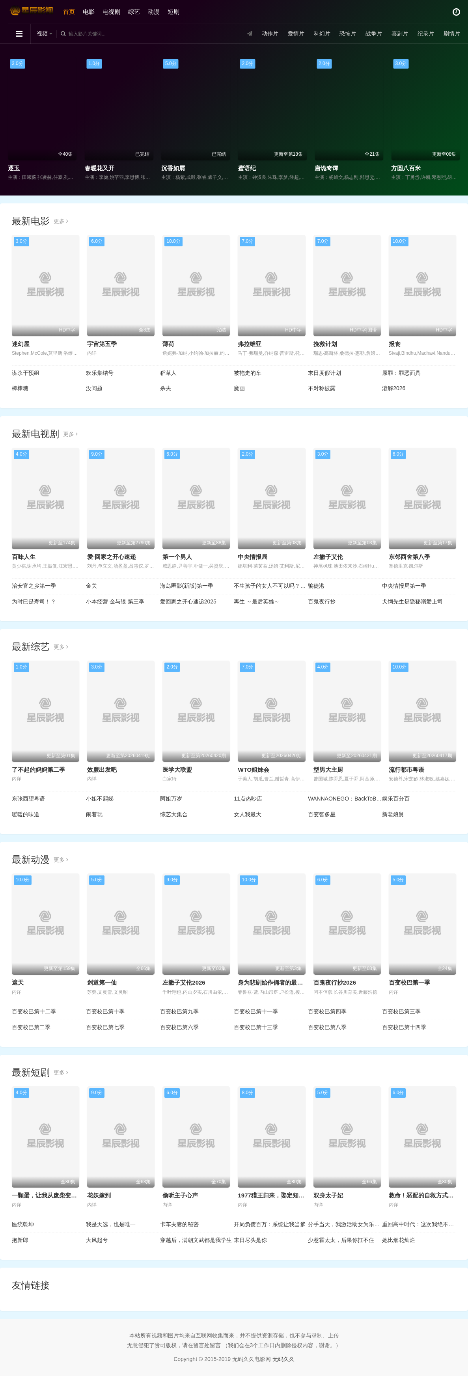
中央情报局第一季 (404, 586)
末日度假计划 (324, 373)
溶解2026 (393, 388)
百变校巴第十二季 (34, 1011)
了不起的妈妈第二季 (38, 769)
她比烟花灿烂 (398, 1240)
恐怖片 (347, 33)
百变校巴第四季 (327, 1011)
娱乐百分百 (396, 798)
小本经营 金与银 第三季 (115, 601)
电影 (89, 11)
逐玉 (14, 168)
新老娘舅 (393, 814)
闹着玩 (94, 814)
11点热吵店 (248, 798)
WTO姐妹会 (253, 769)
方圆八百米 (406, 168)
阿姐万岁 (171, 798)
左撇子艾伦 (328, 556)
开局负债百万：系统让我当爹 (270, 1224)
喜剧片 (400, 33)
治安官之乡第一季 (34, 586)
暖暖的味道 (25, 814)
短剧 (173, 11)
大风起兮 (97, 1240)
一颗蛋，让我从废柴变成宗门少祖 (56, 1195)
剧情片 (452, 33)
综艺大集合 (174, 814)
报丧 (395, 344)
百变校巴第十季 (105, 1011)
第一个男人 (177, 556)
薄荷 (168, 344)
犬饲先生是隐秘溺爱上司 (412, 601)
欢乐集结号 (100, 373)
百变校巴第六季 (179, 1027)
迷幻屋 (21, 344)
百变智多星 (322, 814)
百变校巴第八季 (327, 1027)
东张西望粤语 (28, 798)
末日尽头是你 (250, 1240)
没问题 (94, 388)
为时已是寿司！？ (34, 601)
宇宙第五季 (102, 344)
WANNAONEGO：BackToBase (345, 798)
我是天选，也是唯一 (111, 1224)
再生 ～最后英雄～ (257, 601)
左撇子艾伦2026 (183, 982)
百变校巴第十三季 (256, 1027)
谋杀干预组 (25, 373)
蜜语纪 (247, 168)
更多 (61, 221)
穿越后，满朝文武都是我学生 (196, 1240)
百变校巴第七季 (105, 1027)
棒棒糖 (20, 388)
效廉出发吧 (102, 769)
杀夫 (165, 388)
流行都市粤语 (406, 769)
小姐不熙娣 (100, 798)
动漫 (154, 11)
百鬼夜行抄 (322, 601)
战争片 (373, 33)
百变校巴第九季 (179, 1011)
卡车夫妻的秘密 (179, 1224)
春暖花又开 (99, 168)
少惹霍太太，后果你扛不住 (341, 1240)
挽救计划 (325, 344)
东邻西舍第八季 (409, 556)
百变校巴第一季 (409, 982)
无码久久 (283, 1359)
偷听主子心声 (180, 1195)
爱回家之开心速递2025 (188, 601)
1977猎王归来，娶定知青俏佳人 (280, 1195)
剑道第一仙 (102, 982)
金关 (91, 586)
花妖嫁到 (99, 1195)
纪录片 (426, 33)
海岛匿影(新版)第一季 (186, 586)
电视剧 (111, 11)
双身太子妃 (328, 1195)
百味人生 (23, 556)
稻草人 (168, 373)
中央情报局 (252, 556)
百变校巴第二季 (31, 1027)
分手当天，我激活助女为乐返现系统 (345, 1224)
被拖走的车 (247, 373)
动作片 (270, 33)
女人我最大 (247, 814)
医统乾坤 (23, 1224)
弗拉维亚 (249, 344)
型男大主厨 (328, 769)
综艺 (134, 11)
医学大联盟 (177, 769)
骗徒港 (316, 586)
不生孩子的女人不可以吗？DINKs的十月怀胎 (271, 586)
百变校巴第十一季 (256, 1011)
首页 (69, 11)
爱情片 (296, 33)
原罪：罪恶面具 (401, 373)
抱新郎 (20, 1240)
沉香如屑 (173, 168)
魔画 (239, 388)
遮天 (18, 982)
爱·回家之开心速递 (111, 556)
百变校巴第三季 (401, 1011)
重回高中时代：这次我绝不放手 (419, 1224)
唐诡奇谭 (326, 168)
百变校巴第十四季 (404, 1027)
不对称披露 (322, 388)
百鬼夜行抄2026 (334, 982)
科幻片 (322, 33)
